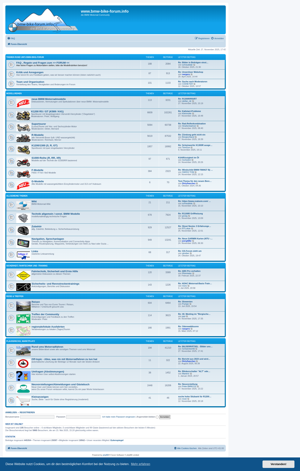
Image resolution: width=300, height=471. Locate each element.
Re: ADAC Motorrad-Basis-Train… (195, 283)
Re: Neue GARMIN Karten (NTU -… (195, 238)
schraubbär (187, 65)
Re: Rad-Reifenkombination (192, 123)
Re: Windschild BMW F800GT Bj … (195, 170)
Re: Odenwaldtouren (188, 326)
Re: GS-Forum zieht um (189, 251)
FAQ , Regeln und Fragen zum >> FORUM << (42, 62)
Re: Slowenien (185, 301)
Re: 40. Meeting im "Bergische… (194, 314)
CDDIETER (187, 84)
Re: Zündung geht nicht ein (191, 135)
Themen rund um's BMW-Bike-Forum (25, 57)
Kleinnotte (187, 113)
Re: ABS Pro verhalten (189, 271)
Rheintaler (187, 273)
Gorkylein (186, 160)
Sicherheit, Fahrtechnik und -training (27, 266)
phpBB (105, 455)
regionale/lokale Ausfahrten (48, 326)
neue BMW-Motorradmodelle (49, 99)
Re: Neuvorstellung (187, 384)
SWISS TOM (188, 172)
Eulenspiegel (117, 440)
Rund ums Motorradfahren (47, 346)
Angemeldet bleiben (147, 417)
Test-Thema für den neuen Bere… (195, 181)
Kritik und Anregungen (29, 72)
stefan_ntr (187, 101)
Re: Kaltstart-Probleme (189, 111)
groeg (185, 216)
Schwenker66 (188, 349)
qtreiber (185, 253)
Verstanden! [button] (278, 464)
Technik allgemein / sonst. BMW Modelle (56, 213)
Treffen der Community (45, 314)
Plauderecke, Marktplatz (20, 341)
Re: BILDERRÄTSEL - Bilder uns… (195, 346)
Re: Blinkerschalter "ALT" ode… (194, 371)
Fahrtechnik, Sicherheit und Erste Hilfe (55, 271)
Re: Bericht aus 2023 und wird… (194, 359)
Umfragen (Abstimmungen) (48, 371)
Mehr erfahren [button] (140, 464)
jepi (183, 316)
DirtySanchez (189, 183)
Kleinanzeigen (40, 396)
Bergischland (188, 137)
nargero (186, 74)
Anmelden (11, 412)
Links (35, 251)
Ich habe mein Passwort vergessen (118, 417)
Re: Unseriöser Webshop (190, 72)
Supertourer (39, 123)
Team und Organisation (30, 81)
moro (184, 286)
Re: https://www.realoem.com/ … (194, 201)
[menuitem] (11, 38)
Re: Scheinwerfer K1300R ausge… (195, 145)
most (184, 399)
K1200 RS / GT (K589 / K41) (47, 111)
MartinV (185, 373)
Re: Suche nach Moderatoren (192, 81)
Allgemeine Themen (17, 196)
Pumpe (185, 304)
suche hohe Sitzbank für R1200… (194, 396)
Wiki (34, 201)
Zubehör (37, 226)
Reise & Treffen (14, 296)
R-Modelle (38, 135)
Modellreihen (14, 93)
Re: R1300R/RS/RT (187, 99)
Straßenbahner (189, 126)
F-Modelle (37, 170)
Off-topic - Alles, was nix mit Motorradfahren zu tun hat (64, 359)
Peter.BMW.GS (189, 386)
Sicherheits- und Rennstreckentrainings (55, 283)
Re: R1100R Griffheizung (190, 213)
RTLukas (186, 228)
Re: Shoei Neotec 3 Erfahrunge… (194, 226)
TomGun (186, 147)
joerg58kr (187, 241)
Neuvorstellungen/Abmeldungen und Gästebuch (61, 384)
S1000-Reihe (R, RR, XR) (46, 157)
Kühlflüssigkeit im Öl (188, 157)
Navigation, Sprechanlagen (48, 238)
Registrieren (27, 412)
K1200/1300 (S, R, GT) (45, 145)
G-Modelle (38, 181)
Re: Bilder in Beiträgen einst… (193, 62)
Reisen (36, 301)
